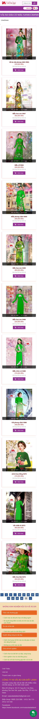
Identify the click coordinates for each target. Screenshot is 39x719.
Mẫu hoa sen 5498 (19, 319)
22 (13, 598)
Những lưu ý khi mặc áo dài (13, 645)
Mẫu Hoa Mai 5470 (19, 577)
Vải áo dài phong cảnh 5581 (19, 62)
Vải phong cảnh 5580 (19, 422)
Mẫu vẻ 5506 (19, 165)
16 (19, 595)
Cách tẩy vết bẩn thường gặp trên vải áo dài (18, 659)
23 (17, 598)
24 (21, 598)
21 (8, 598)
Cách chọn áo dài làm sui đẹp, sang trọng (17, 653)
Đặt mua (20, 70)
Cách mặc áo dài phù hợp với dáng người (17, 618)
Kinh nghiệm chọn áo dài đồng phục (15, 656)
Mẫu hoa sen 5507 (19, 113)
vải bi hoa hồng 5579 (19, 474)
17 (24, 595)
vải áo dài (21, 683)
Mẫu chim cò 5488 (19, 371)
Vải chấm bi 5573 (19, 525)
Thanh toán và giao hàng (11, 675)
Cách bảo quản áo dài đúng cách (14, 631)
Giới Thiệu (6, 669)
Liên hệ (28, 8)
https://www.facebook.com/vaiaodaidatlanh (19, 707)
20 (37, 595)
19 (32, 595)
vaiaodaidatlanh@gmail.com (19, 696)
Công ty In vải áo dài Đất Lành (19, 680)
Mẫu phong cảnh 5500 (19, 216)
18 (28, 595)
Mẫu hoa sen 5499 (19, 268)
